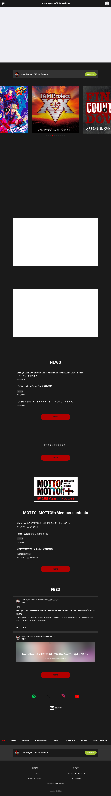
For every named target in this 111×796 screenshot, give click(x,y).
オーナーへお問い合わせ (55, 784)
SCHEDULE (70, 741)
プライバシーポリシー (34, 773)
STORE (56, 741)
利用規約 (76, 768)
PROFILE (25, 741)
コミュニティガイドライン (76, 773)
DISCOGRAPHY (41, 741)
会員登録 (90, 74)
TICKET (84, 741)
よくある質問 (76, 778)
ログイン (107, 3)
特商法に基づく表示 (34, 778)
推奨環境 (35, 768)
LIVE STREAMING (100, 741)
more (55, 416)
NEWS (13, 741)
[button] (6, 109)
